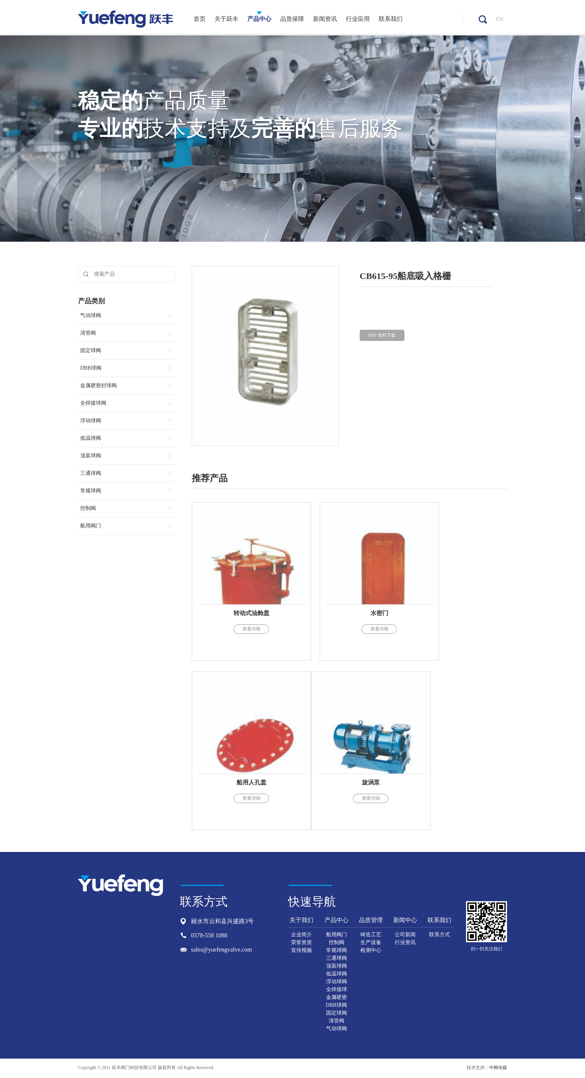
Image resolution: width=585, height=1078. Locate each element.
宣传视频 (301, 951)
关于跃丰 (226, 19)
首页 (200, 19)
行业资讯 (405, 943)
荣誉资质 (301, 943)
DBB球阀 (336, 1006)
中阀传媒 (498, 1068)
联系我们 (391, 19)
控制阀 (336, 943)
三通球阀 (336, 959)
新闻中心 (405, 921)
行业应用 (358, 19)
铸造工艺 (370, 935)
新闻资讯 (325, 19)
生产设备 (370, 943)
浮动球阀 (336, 982)
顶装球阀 (336, 966)
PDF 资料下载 (381, 337)
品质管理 (371, 921)
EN (499, 20)
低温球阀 (336, 974)
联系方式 (439, 935)
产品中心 (259, 19)
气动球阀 (336, 1029)
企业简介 (301, 935)
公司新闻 (405, 935)
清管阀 (336, 1021)
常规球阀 (336, 951)
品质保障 (292, 19)
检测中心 (370, 951)
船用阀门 (336, 935)
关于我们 (301, 921)
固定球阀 (336, 1013)
